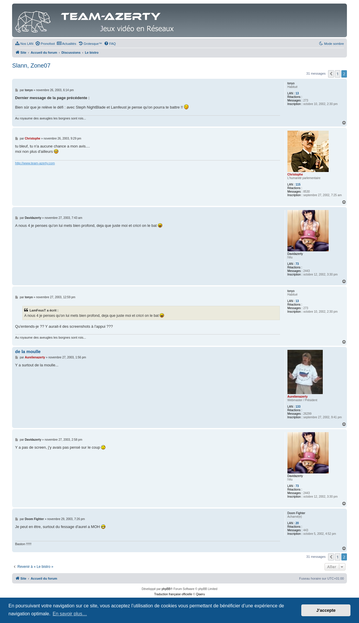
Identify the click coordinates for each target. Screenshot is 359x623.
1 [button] (338, 73)
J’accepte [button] (326, 610)
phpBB (166, 589)
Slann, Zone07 (31, 65)
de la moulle (28, 351)
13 (297, 93)
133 (298, 406)
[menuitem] (24, 43)
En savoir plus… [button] (70, 613)
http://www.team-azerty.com (35, 163)
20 (297, 523)
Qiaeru (200, 594)
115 (298, 184)
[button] (331, 73)
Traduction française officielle (173, 594)
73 (297, 263)
